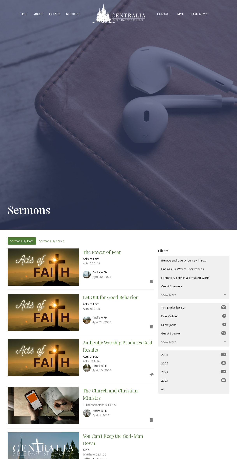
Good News (198, 14)
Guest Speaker (193, 333)
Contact (164, 14)
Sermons (73, 14)
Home (22, 14)
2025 (193, 363)
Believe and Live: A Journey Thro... (183, 260)
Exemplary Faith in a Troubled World (185, 278)
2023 (193, 380)
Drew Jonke (193, 325)
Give (180, 14)
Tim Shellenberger (193, 307)
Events (54, 14)
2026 (193, 355)
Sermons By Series (51, 241)
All (162, 389)
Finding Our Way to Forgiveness (182, 269)
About (38, 14)
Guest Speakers (172, 286)
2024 (193, 372)
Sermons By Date (22, 241)
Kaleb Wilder (193, 316)
